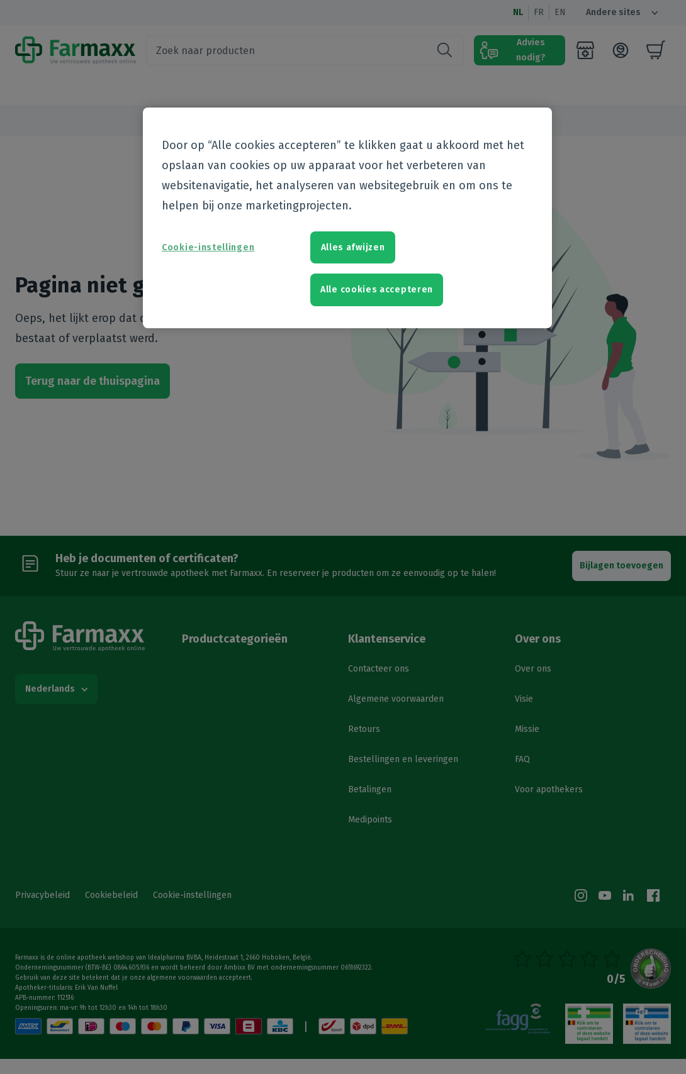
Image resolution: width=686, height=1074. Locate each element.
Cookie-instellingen (208, 247)
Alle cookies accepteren (376, 289)
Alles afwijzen (353, 247)
